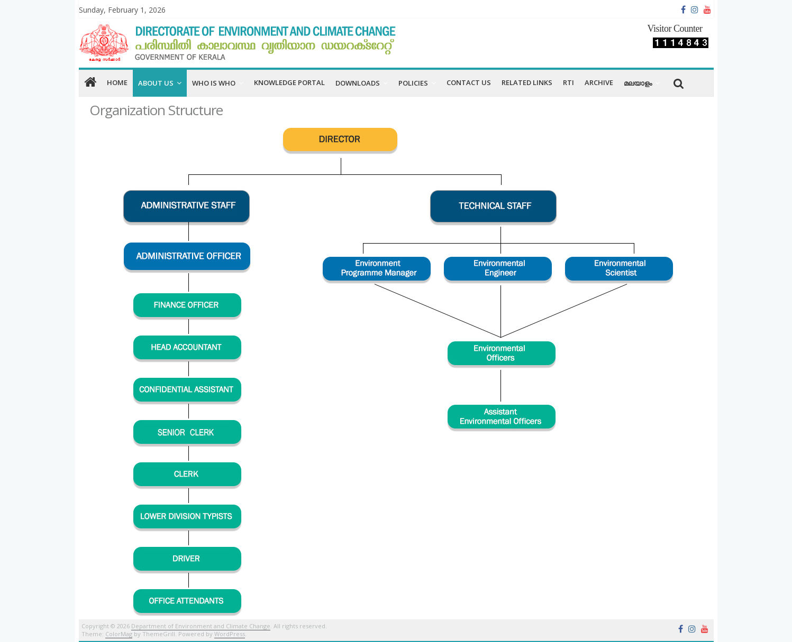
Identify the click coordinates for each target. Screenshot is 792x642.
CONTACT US (469, 82)
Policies (413, 83)
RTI (568, 82)
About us (156, 83)
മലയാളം (638, 83)
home (117, 82)
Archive (599, 82)
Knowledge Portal (289, 82)
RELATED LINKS (527, 82)
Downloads (357, 83)
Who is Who (213, 83)
